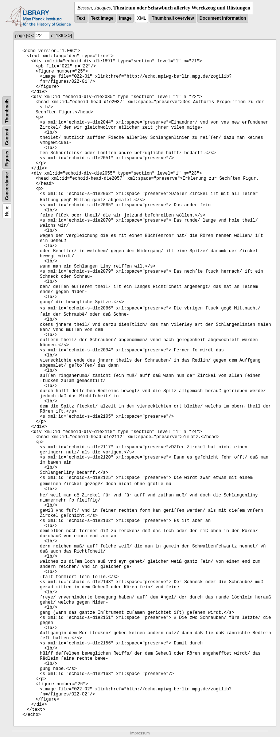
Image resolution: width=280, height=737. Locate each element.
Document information (222, 18)
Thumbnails (6, 110)
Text (81, 18)
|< (28, 35)
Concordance (6, 186)
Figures (6, 159)
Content (6, 137)
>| (70, 35)
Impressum (139, 733)
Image (125, 18)
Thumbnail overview (173, 18)
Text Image (102, 18)
